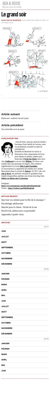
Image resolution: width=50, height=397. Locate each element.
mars (4, 284)
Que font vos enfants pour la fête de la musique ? (23, 200)
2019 (46, 338)
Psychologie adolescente (12, 203)
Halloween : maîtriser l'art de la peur (15, 118)
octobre (6, 253)
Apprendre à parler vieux (12, 214)
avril (4, 290)
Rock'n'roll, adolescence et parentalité (18, 211)
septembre (7, 247)
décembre (6, 264)
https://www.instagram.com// (21, 186)
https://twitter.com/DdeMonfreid (21, 188)
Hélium (28, 161)
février (5, 279)
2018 (46, 269)
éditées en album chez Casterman (14, 178)
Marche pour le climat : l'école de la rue (19, 207)
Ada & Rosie (11, 3)
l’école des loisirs (30, 159)
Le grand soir (13, 14)
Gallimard (9, 161)
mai (3, 295)
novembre (6, 258)
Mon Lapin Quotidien (28, 166)
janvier (5, 273)
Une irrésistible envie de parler (12, 129)
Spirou (27, 171)
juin (3, 231)
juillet (5, 236)
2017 (46, 226)
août (4, 242)
